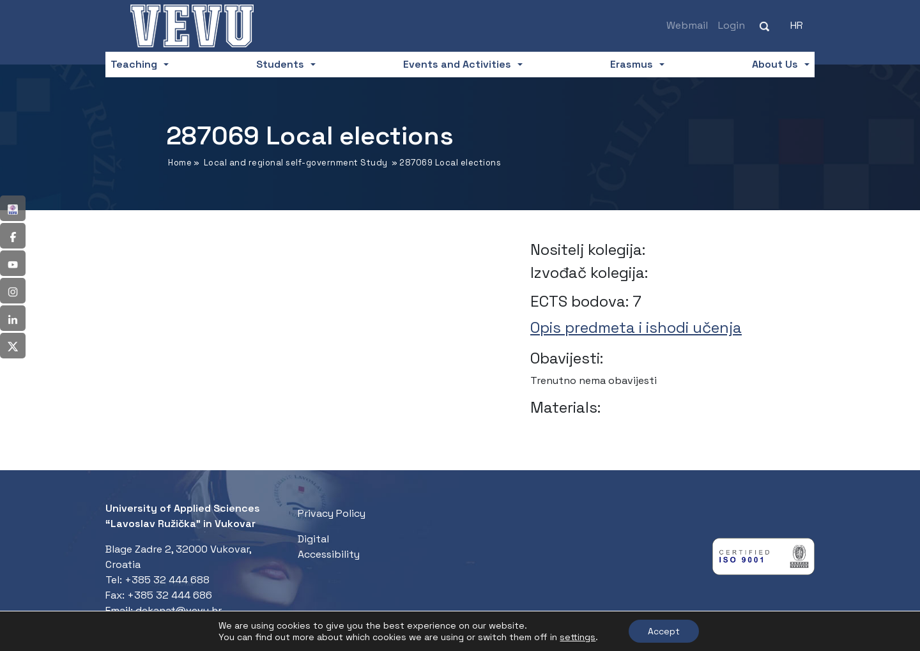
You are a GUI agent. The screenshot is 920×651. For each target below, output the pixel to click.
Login (731, 25)
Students (280, 64)
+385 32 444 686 (169, 595)
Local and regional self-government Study (296, 162)
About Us (775, 64)
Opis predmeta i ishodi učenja (636, 327)
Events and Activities (457, 64)
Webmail (687, 25)
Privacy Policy (331, 513)
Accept (664, 631)
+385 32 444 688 (167, 579)
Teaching (134, 64)
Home (180, 162)
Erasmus (631, 64)
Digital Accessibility (329, 546)
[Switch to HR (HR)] (796, 25)
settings (577, 637)
